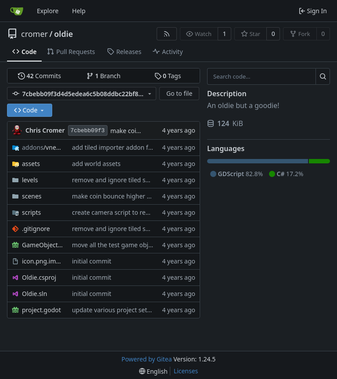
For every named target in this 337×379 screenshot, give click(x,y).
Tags (167, 76)
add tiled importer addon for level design (131, 147)
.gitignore (36, 228)
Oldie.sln (34, 293)
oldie (63, 33)
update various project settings (116, 310)
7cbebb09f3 (88, 130)
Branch (103, 76)
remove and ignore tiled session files (124, 180)
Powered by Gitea (147, 359)
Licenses (186, 371)
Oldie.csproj (39, 277)
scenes (32, 196)
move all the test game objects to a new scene (138, 245)
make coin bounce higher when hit (122, 196)
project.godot (41, 310)
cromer (34, 33)
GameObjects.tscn (42, 245)
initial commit (91, 261)
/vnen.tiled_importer (42, 147)
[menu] (153, 371)
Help (79, 11)
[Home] (16, 11)
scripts (31, 212)
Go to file (179, 93)
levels (30, 180)
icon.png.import (42, 261)
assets (31, 163)
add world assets (96, 163)
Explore (47, 11)
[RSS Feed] (167, 33)
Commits (39, 76)
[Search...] (322, 76)
